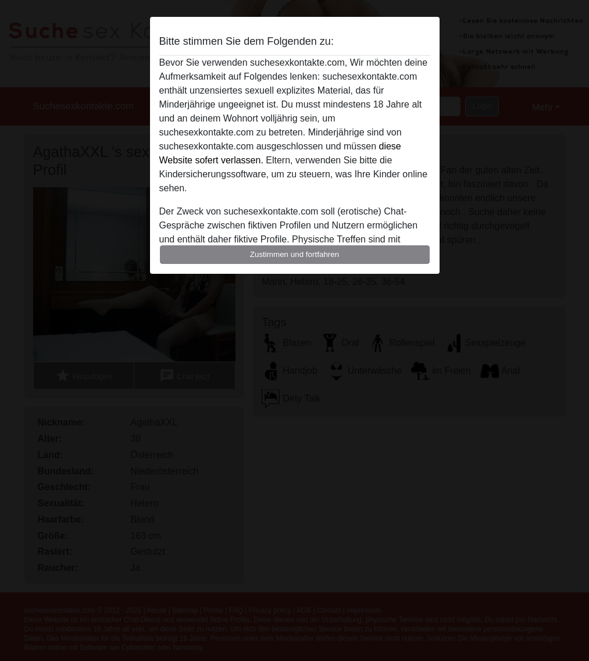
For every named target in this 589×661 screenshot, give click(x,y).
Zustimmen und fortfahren (295, 254)
